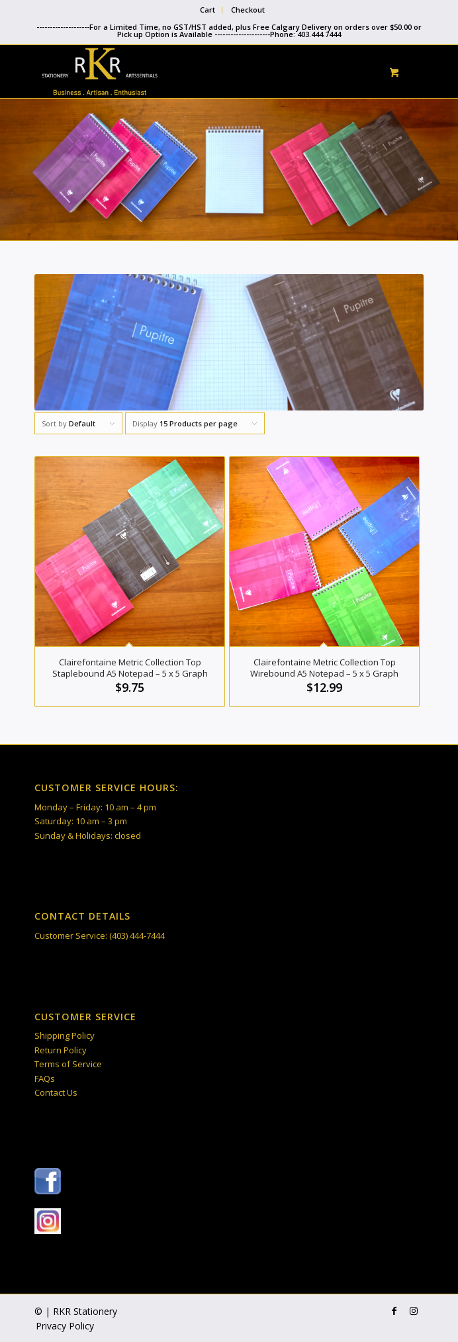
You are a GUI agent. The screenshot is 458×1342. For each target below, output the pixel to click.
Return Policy (60, 1050)
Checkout (248, 10)
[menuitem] (207, 10)
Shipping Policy (64, 1035)
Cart (207, 10)
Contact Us (55, 1092)
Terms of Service (68, 1064)
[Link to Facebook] (394, 1311)
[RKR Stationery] (190, 71)
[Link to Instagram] (414, 1311)
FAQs (44, 1078)
